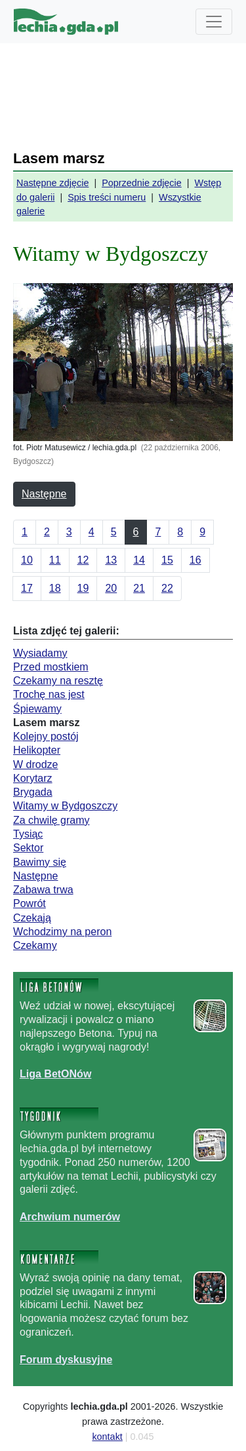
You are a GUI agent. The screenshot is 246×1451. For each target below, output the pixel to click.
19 (83, 588)
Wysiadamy (40, 653)
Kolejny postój (46, 736)
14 (139, 560)
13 (111, 560)
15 (167, 560)
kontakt (107, 1436)
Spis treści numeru (107, 197)
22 (167, 588)
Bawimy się (39, 862)
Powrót (29, 903)
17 (27, 588)
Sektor (28, 847)
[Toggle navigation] (213, 22)
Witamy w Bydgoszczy (65, 805)
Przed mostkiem (51, 666)
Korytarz (32, 778)
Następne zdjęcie (52, 183)
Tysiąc (28, 834)
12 (83, 560)
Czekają (32, 917)
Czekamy (35, 945)
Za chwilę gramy (51, 820)
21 (139, 588)
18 (55, 588)
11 (55, 560)
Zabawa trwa (43, 889)
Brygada (32, 792)
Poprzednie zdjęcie (142, 183)
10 (27, 560)
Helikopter (36, 750)
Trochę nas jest (49, 694)
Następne (44, 493)
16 (195, 560)
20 (111, 588)
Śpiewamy (37, 708)
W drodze (35, 764)
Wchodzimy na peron (62, 931)
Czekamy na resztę (58, 680)
